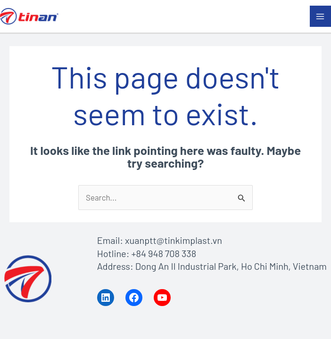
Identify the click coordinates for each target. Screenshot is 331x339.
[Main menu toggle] (320, 16)
